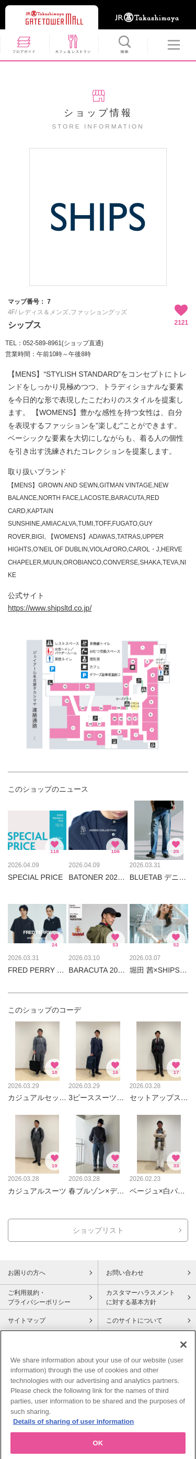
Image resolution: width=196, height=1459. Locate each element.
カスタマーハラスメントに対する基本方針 (140, 1297)
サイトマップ (26, 1320)
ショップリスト (98, 1230)
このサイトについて (134, 1320)
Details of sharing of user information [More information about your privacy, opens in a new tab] (73, 1433)
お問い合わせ (125, 1272)
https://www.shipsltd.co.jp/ (49, 608)
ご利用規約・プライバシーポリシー (39, 1297)
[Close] (183, 1356)
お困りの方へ (26, 1272)
